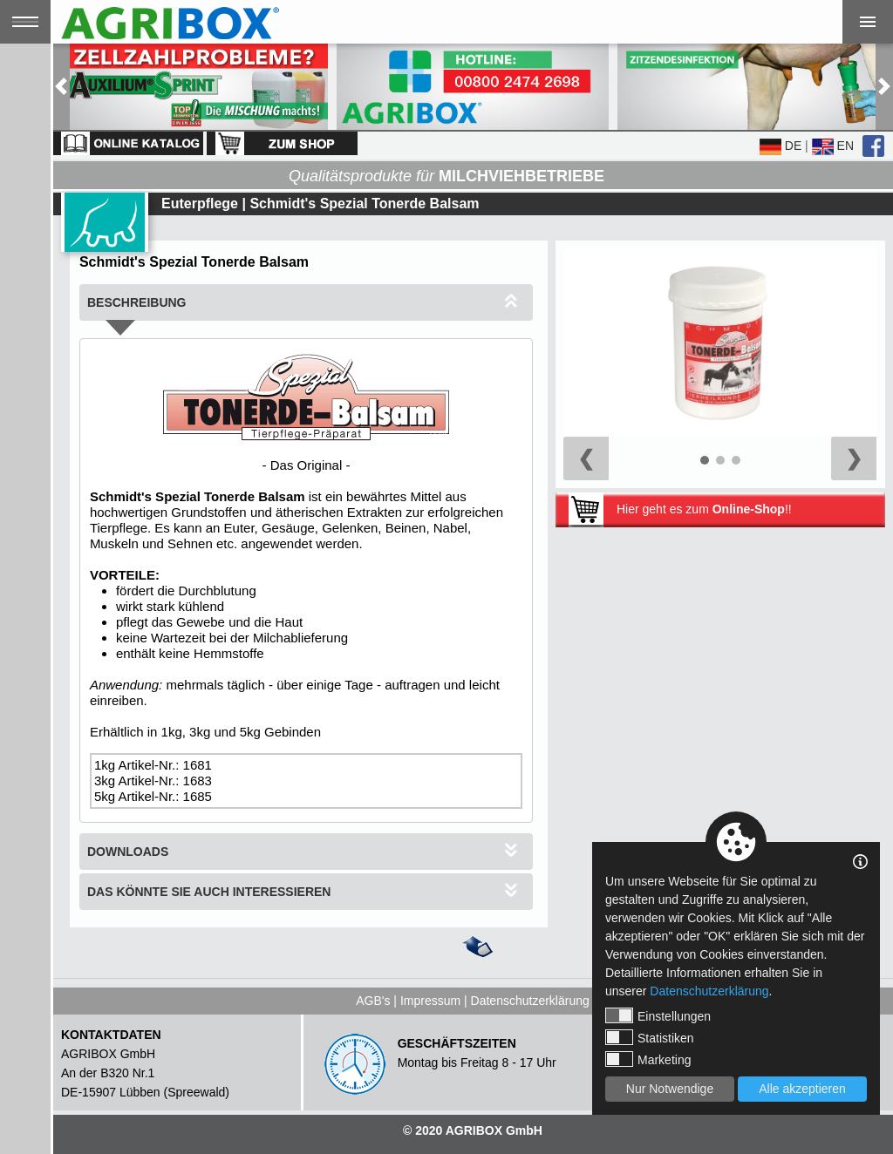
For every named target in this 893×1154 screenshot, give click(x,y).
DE (780, 146)
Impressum (430, 1001)
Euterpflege (199, 203)
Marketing (648, 1059)
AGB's (373, 1001)
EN (833, 146)
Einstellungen (658, 1015)
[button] (61, 87)
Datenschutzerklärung (530, 1001)
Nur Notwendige (669, 1089)
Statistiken (649, 1037)
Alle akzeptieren (802, 1089)
